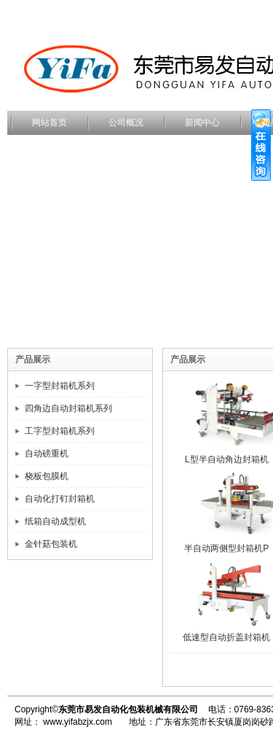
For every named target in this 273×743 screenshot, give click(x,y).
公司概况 (125, 122)
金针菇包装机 (51, 544)
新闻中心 (202, 122)
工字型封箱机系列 (60, 431)
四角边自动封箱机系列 (68, 408)
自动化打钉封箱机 (60, 499)
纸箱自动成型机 (55, 521)
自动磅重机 (46, 453)
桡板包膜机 (46, 476)
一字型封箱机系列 (60, 386)
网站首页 (49, 122)
